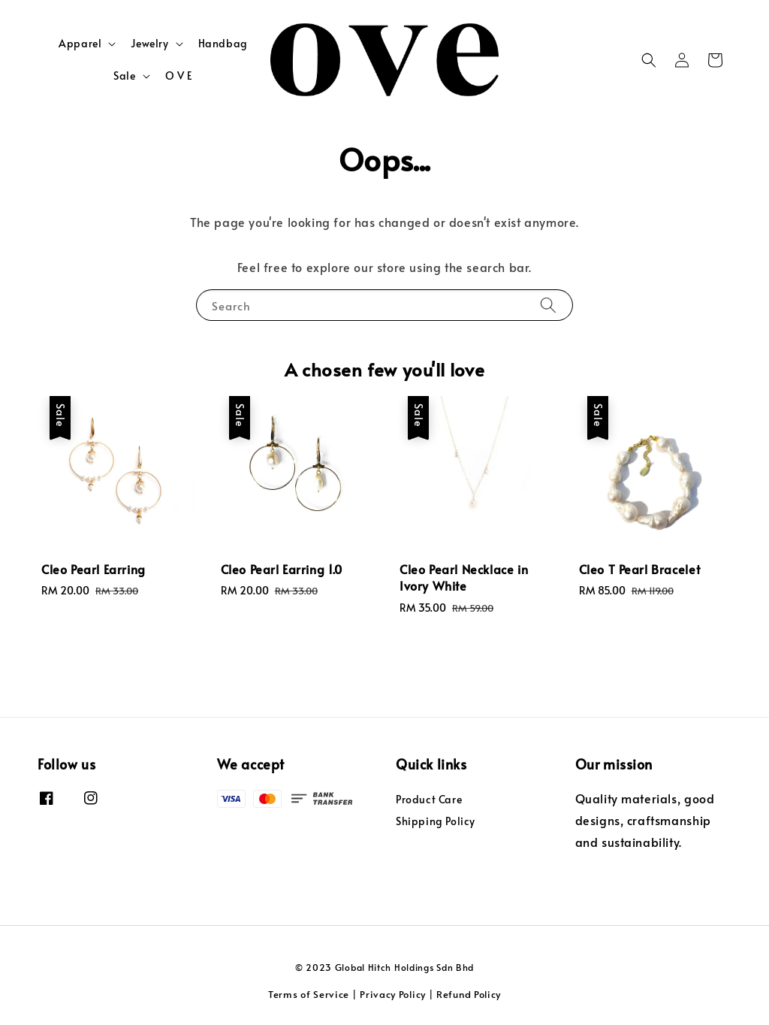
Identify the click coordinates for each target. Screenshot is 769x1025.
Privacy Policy (393, 994)
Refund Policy (468, 994)
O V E (179, 75)
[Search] (548, 304)
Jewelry (149, 43)
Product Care (429, 799)
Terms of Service (308, 994)
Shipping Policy (435, 821)
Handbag (223, 43)
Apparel (80, 43)
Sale (124, 76)
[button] (648, 60)
